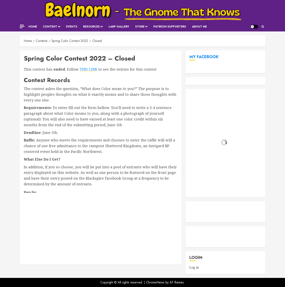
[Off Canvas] (22, 26)
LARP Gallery (119, 26)
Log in (194, 267)
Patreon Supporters (169, 26)
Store (139, 26)
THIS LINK (88, 69)
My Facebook (203, 57)
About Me (199, 26)
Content (50, 26)
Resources (91, 26)
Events (71, 26)
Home (32, 26)
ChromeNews (155, 282)
